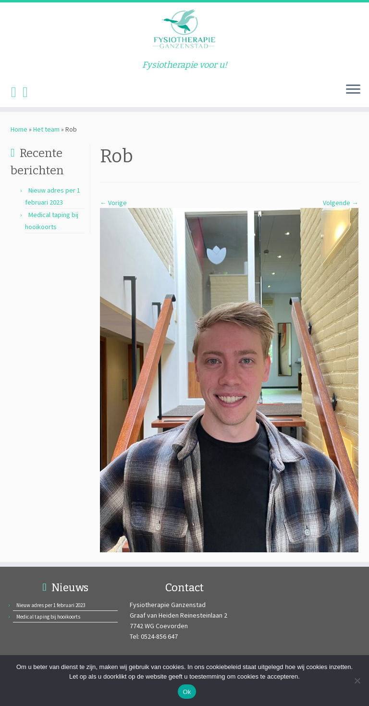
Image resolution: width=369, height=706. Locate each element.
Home (19, 129)
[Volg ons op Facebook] (17, 92)
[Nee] (357, 680)
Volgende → (340, 202)
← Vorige (113, 202)
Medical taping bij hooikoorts (48, 616)
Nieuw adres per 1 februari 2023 (50, 605)
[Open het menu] (353, 90)
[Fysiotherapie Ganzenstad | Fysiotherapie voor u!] (184, 31)
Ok (187, 691)
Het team (46, 129)
